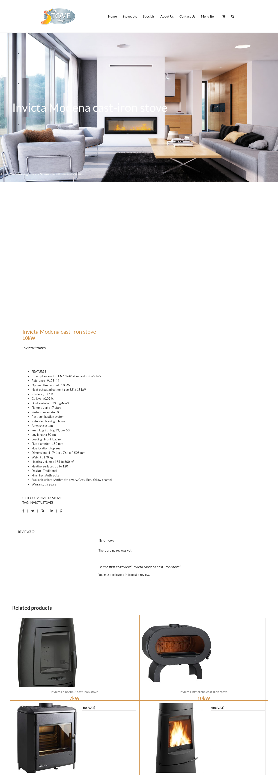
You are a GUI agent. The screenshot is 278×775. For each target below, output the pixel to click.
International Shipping (207, 749)
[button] (232, 16)
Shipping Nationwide (68, 749)
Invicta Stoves (51, 380)
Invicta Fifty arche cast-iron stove (203, 574)
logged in (121, 457)
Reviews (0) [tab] (27, 414)
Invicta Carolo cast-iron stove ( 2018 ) (74, 660)
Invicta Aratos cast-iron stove (204, 660)
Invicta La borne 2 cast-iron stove (74, 574)
